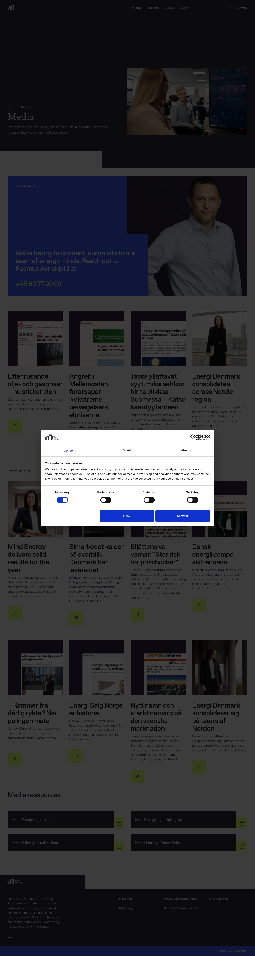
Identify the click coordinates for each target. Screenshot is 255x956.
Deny (126, 515)
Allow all (183, 515)
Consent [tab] (70, 450)
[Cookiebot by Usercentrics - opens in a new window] (193, 437)
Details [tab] (127, 450)
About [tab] (185, 450)
